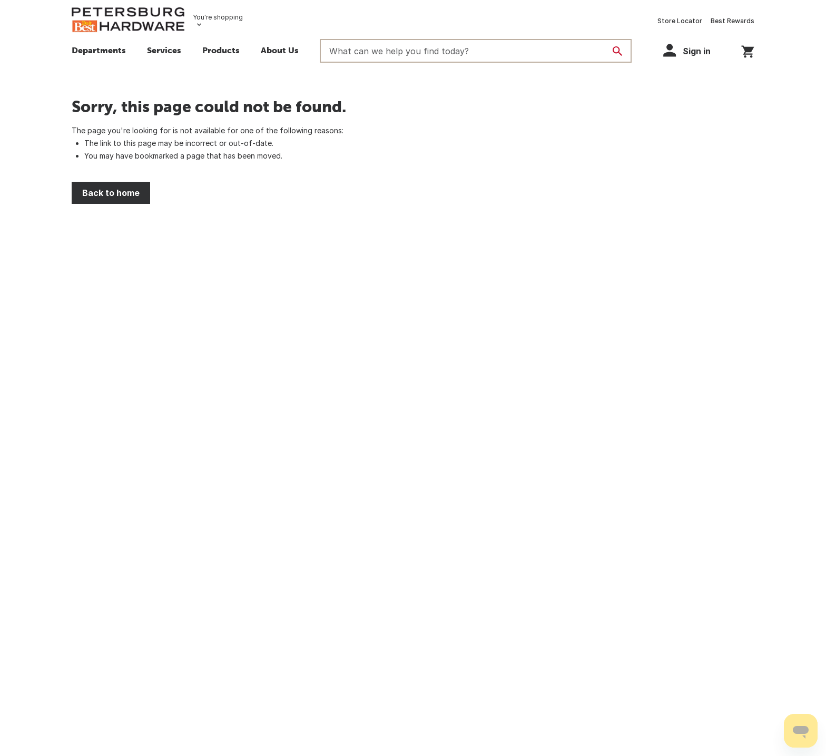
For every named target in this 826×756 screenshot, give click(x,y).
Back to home (111, 193)
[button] (221, 51)
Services (164, 50)
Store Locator (679, 21)
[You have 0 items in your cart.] (747, 50)
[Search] (617, 51)
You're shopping (218, 17)
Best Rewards (732, 21)
